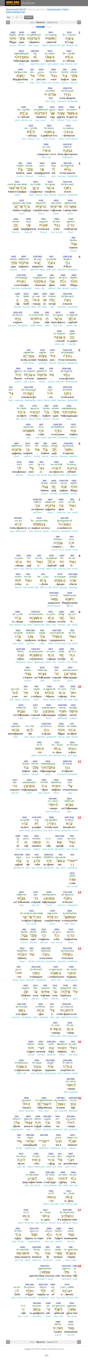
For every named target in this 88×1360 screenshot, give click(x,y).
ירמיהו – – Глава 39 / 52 (43, 22)
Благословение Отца (15, 12)
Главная (27, 1349)
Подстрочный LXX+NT (16, 9)
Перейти (29, 17)
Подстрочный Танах (37, 9)
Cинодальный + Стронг (57, 9)
